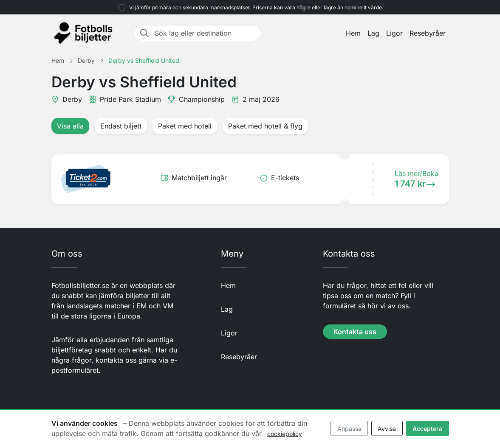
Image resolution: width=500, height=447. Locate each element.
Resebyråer (428, 33)
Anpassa (349, 428)
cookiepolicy (284, 433)
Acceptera (427, 428)
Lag (373, 33)
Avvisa (387, 428)
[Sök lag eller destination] (205, 33)
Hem (353, 33)
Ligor (394, 33)
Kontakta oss (354, 331)
